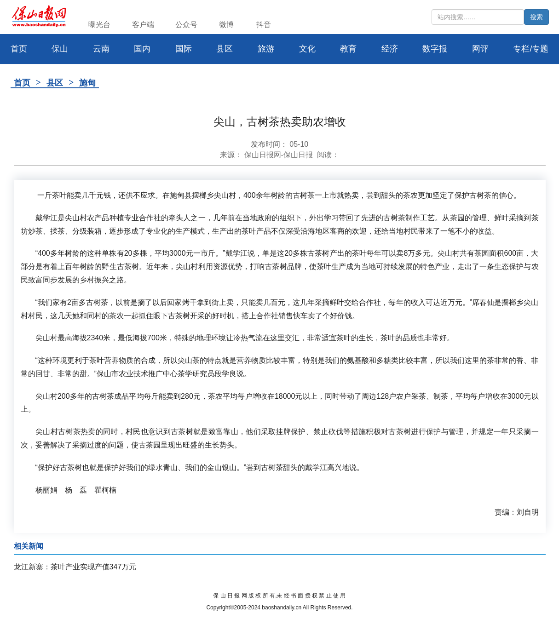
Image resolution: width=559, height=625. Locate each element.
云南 (101, 48)
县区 (224, 48)
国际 (183, 48)
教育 (348, 48)
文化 (307, 48)
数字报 (434, 48)
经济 (389, 48)
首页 (22, 82)
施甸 (87, 82)
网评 (480, 48)
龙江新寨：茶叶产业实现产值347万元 (75, 567)
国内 (142, 48)
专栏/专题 (530, 48)
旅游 (266, 48)
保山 (60, 48)
